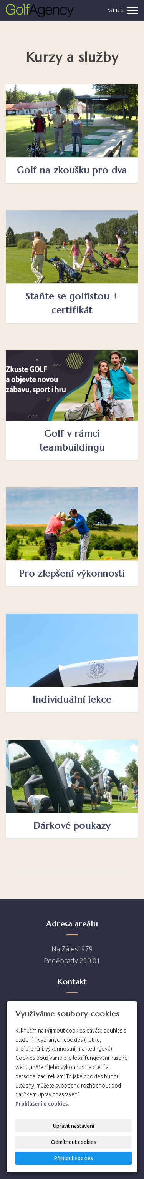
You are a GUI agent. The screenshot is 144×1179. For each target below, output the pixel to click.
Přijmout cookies (73, 1158)
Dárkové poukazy (72, 825)
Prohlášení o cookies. (42, 1104)
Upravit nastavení (73, 1126)
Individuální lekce (72, 699)
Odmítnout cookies (73, 1142)
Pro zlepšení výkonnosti (71, 573)
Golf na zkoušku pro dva (72, 170)
